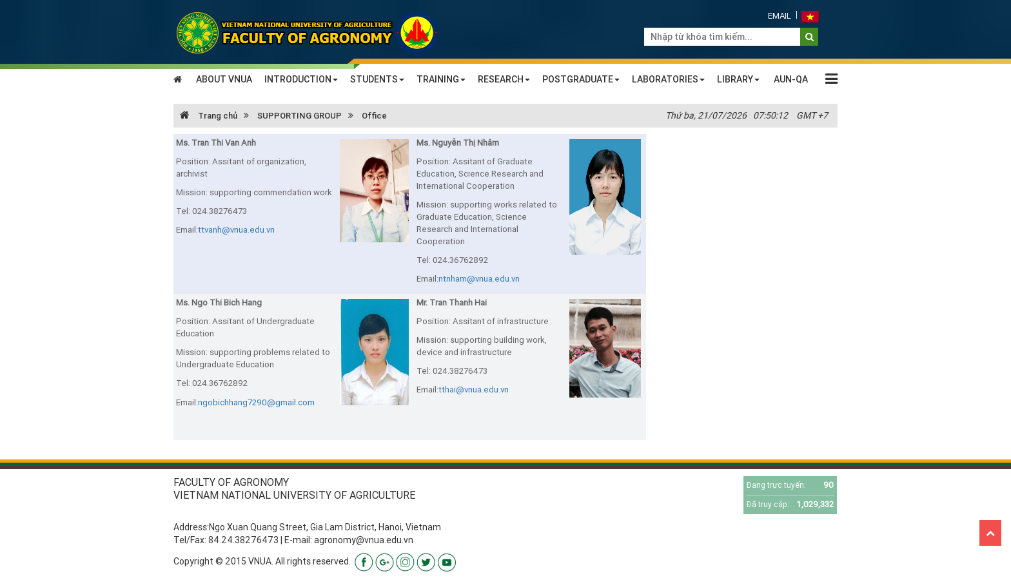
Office (374, 115)
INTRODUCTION (301, 79)
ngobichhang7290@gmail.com (256, 402)
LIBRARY (738, 79)
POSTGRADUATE (581, 79)
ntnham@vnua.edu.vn (479, 278)
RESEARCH (504, 79)
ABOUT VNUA (224, 79)
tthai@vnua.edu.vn (473, 389)
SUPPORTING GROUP (299, 115)
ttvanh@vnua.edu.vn (236, 229)
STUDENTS (377, 79)
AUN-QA (791, 79)
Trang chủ (208, 115)
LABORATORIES (668, 79)
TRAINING (441, 79)
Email (779, 15)
